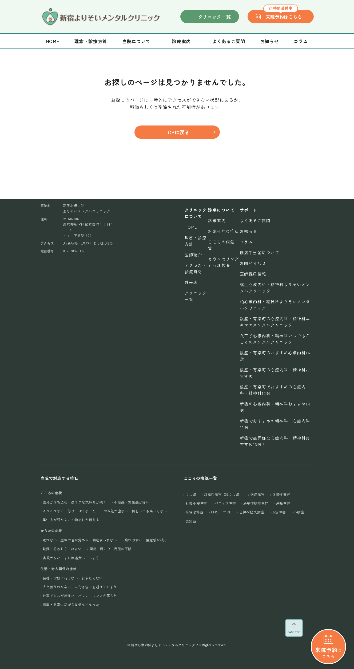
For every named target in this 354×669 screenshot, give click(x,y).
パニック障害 (225, 503)
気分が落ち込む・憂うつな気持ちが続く (74, 502)
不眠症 (298, 511)
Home (52, 41)
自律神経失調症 (251, 511)
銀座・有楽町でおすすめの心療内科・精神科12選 (273, 390)
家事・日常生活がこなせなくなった (71, 604)
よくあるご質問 (228, 41)
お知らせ (269, 41)
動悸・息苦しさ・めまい (62, 548)
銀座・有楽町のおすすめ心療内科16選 (275, 356)
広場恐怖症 (194, 511)
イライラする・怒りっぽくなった (69, 510)
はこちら (328, 626)
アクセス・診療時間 (196, 268)
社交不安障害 (196, 503)
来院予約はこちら (282, 15)
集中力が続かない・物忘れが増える (71, 519)
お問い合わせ (253, 263)
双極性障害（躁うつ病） (223, 494)
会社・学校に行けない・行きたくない (73, 578)
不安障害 (279, 511)
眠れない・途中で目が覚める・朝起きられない (80, 539)
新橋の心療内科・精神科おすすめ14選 (275, 407)
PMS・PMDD (221, 511)
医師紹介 (193, 254)
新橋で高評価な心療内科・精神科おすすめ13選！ (275, 441)
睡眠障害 (283, 503)
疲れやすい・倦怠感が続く (146, 539)
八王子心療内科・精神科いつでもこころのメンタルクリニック (275, 339)
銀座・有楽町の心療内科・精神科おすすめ (275, 373)
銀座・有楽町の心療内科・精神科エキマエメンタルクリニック (275, 322)
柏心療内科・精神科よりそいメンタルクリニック (275, 305)
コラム (301, 41)
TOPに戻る (177, 132)
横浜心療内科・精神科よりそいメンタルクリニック (275, 288)
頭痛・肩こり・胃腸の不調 (110, 548)
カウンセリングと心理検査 (223, 262)
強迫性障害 (281, 494)
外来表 (191, 282)
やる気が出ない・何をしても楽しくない (135, 510)
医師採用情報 (253, 274)
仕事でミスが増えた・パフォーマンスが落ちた (80, 595)
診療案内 (217, 220)
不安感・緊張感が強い (131, 502)
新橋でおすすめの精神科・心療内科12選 (275, 424)
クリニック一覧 (214, 16)
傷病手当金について (260, 252)
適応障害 (257, 494)
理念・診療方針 (90, 41)
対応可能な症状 (223, 231)
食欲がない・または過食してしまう (71, 557)
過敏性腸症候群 (255, 503)
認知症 (191, 521)
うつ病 (191, 494)
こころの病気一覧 (223, 245)
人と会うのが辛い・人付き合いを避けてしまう (80, 586)
